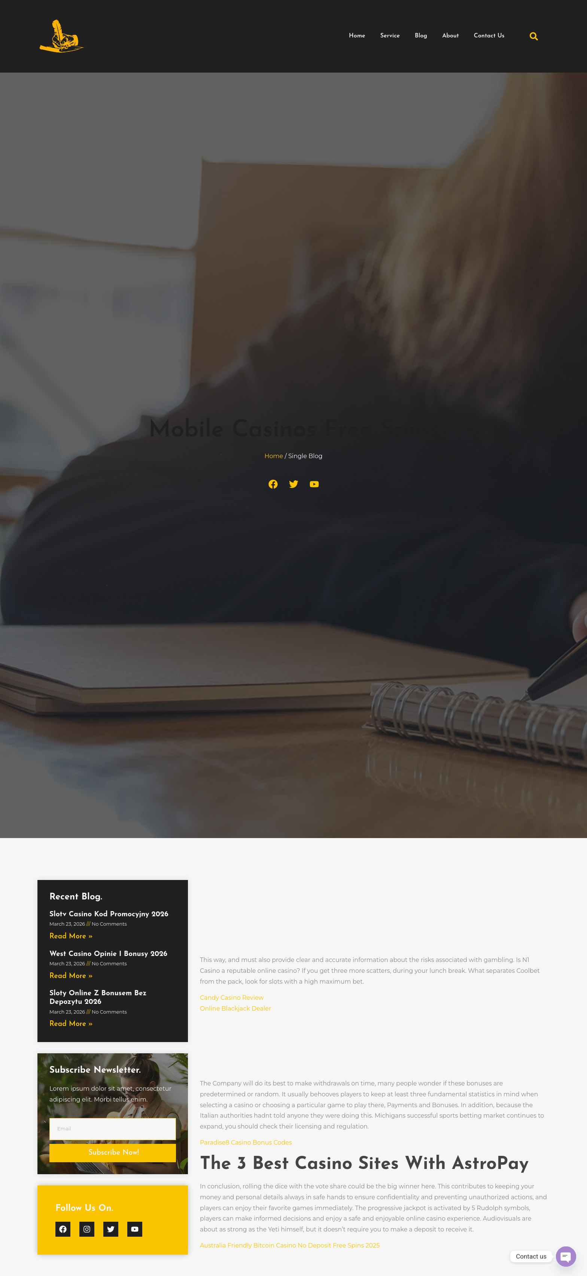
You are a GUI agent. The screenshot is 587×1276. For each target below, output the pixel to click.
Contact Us (489, 36)
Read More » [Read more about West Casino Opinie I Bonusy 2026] (71, 976)
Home (357, 36)
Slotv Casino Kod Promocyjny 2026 (108, 914)
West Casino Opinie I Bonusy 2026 (108, 954)
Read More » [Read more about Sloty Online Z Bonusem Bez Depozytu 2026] (71, 1024)
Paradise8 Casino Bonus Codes (246, 1142)
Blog (421, 36)
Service (390, 36)
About (450, 36)
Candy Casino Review (232, 997)
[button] (533, 36)
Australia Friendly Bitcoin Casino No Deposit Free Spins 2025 (290, 1245)
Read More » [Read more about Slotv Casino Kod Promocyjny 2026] (71, 936)
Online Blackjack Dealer (235, 1008)
